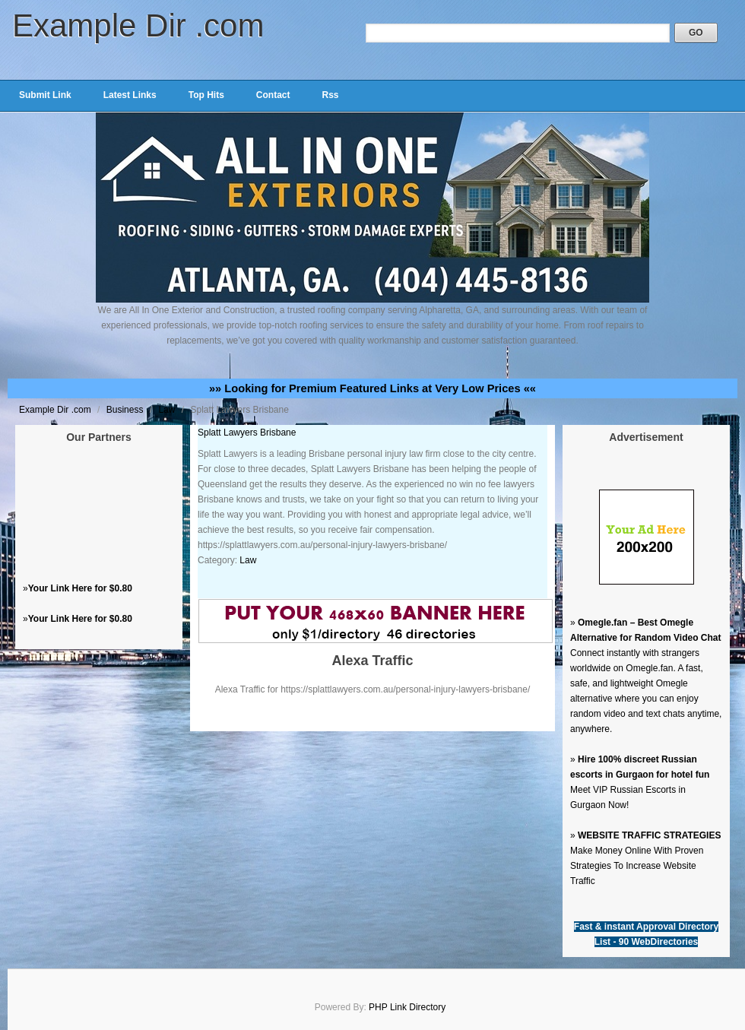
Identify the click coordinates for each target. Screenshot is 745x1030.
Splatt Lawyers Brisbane (247, 432)
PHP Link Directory (407, 1007)
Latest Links (130, 95)
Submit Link (45, 95)
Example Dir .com (138, 25)
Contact (273, 95)
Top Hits (206, 95)
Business (126, 409)
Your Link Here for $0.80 (80, 588)
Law (167, 409)
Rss (330, 95)
